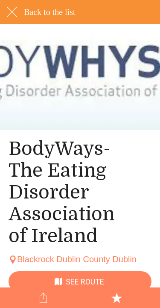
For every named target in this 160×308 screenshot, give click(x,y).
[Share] (43, 297)
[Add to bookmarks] (116, 297)
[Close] (12, 12)
